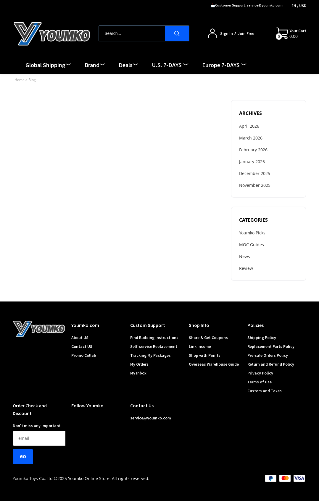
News (244, 256)
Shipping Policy (261, 337)
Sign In (226, 33)
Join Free (246, 33)
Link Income (200, 346)
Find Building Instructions (154, 337)
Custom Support (147, 325)
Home (19, 79)
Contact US (81, 346)
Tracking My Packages (150, 355)
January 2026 (252, 161)
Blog (32, 79)
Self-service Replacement (153, 346)
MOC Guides (251, 244)
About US (79, 337)
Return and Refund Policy (270, 364)
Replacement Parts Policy (270, 346)
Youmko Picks (252, 233)
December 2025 (254, 173)
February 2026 (253, 150)
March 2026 (250, 138)
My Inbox (138, 373)
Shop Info (199, 325)
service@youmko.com (150, 418)
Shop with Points (204, 355)
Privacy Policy (260, 373)
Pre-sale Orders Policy (267, 355)
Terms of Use (259, 382)
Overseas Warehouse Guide (214, 364)
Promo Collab (83, 355)
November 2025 (254, 185)
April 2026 (249, 126)
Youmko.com (85, 325)
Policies (255, 325)
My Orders (139, 364)
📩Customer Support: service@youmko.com (247, 5)
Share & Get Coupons (208, 337)
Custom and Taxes (264, 390)
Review (246, 268)
